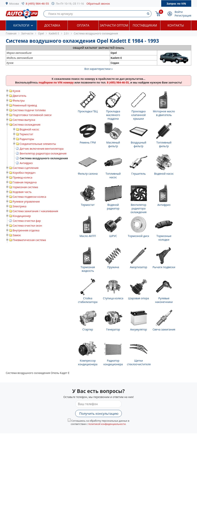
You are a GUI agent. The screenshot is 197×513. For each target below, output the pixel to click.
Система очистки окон (27, 225)
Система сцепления (25, 168)
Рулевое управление (26, 201)
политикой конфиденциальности (107, 424)
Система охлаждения (26, 124)
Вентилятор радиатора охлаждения (43, 153)
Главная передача (25, 182)
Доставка (52, 25)
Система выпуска (24, 120)
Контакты (176, 25)
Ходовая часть (22, 192)
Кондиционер (22, 216)
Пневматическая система (29, 240)
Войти (179, 12)
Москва (14, 3)
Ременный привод (25, 105)
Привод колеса (22, 177)
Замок (17, 235)
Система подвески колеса (29, 197)
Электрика (19, 206)
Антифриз (26, 163)
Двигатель (19, 96)
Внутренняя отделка (26, 230)
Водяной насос (29, 129)
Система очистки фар (27, 221)
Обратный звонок (98, 3)
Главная (11, 33)
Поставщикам (145, 25)
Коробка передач (24, 172)
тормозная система (25, 187)
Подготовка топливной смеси (32, 115)
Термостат (26, 134)
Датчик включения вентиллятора (41, 148)
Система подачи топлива (29, 110)
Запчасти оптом (114, 25)
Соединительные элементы (38, 144)
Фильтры (19, 100)
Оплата (83, 25)
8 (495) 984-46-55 (37, 3)
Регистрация (183, 15)
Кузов (16, 91)
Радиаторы (27, 139)
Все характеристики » (98, 69)
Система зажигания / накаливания (35, 211)
